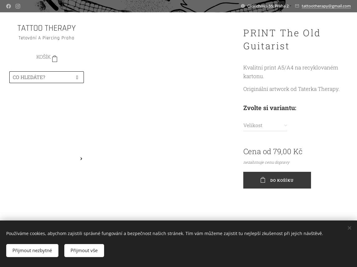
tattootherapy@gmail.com (326, 6)
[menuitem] (46, 105)
